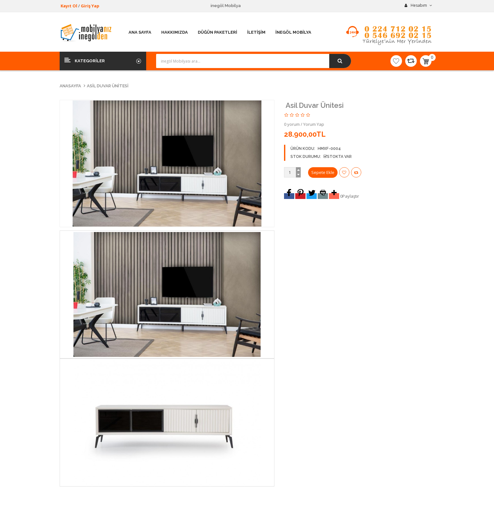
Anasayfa (70, 85)
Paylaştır (350, 196)
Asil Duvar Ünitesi (108, 85)
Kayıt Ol (69, 6)
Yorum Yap (313, 124)
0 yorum (292, 124)
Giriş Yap (90, 6)
